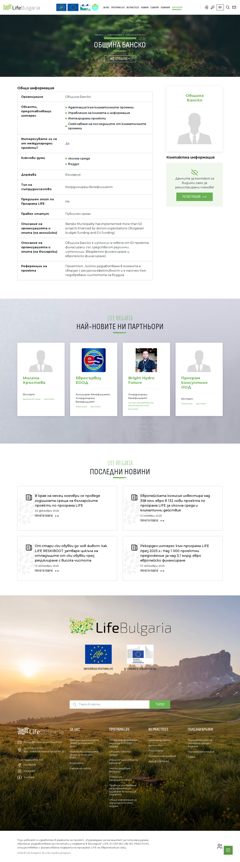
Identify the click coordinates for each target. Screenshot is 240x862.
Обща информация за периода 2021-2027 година (123, 743)
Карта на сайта (80, 768)
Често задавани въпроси (119, 770)
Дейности (155, 745)
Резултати (156, 750)
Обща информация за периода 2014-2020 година (123, 802)
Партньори (177, 7)
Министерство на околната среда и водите (200, 743)
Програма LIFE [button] (118, 7)
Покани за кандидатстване (120, 778)
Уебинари (165, 7)
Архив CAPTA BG (159, 761)
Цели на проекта (159, 740)
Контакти (77, 762)
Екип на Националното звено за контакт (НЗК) (84, 743)
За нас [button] (106, 7)
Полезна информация (162, 756)
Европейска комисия (201, 751)
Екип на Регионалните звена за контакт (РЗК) (84, 754)
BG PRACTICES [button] (133, 7)
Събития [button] (154, 7)
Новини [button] (145, 7)
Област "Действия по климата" (123, 761)
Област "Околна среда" (119, 753)
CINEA (191, 756)
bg (220, 7)
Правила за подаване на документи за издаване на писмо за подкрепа (122, 790)
